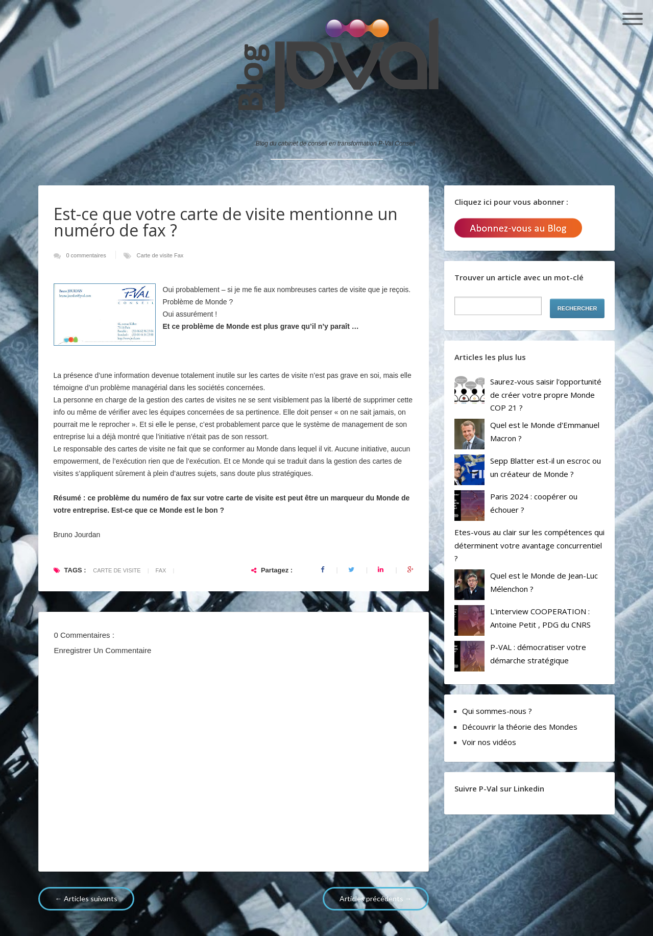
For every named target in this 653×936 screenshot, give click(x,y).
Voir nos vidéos (489, 742)
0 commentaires (86, 255)
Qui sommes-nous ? (497, 711)
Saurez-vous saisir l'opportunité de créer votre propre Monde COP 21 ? (545, 394)
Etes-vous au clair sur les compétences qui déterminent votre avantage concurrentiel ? (529, 545)
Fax (178, 255)
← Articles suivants (86, 898)
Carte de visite (155, 255)
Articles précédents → (376, 898)
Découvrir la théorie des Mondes (519, 727)
